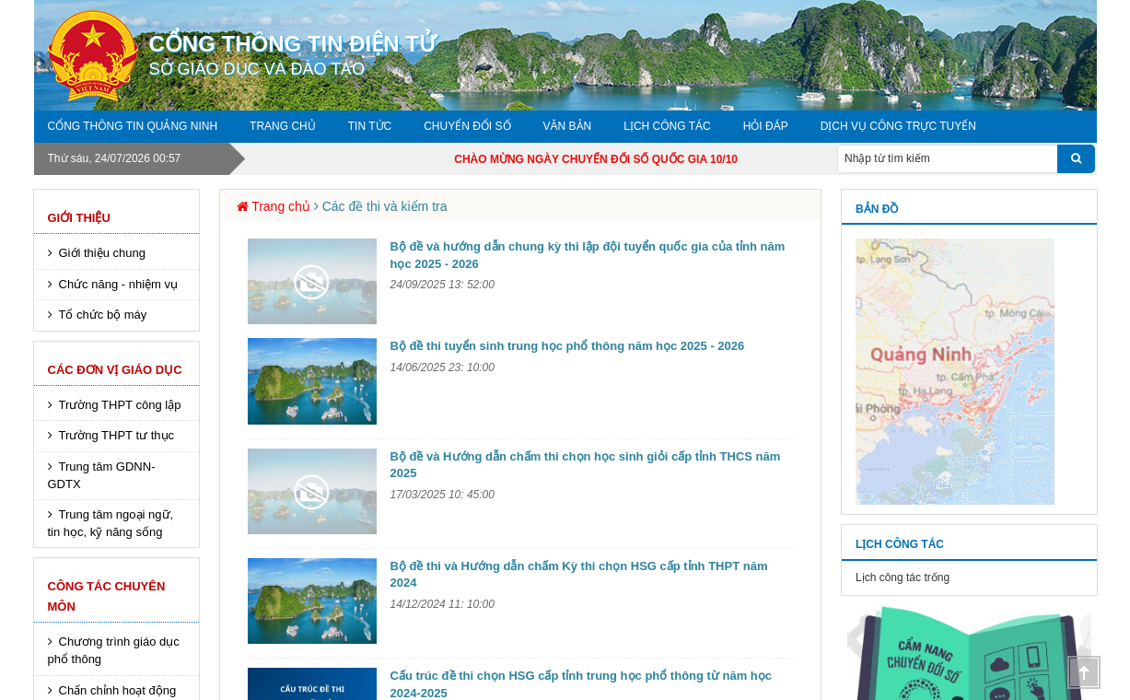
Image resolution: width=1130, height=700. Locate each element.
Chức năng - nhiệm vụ (119, 284)
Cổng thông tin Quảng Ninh (133, 126)
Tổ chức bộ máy (103, 314)
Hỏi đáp (765, 126)
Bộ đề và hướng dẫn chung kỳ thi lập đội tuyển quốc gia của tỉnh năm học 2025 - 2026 (588, 255)
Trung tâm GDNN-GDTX (102, 475)
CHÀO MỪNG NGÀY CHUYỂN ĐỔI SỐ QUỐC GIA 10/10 (615, 159)
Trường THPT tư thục (117, 435)
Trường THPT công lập (120, 405)
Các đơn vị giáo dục (115, 370)
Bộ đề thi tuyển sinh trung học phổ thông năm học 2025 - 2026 (567, 346)
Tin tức (369, 126)
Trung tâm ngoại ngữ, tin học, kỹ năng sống (111, 523)
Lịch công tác (666, 126)
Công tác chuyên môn (107, 596)
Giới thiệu (79, 218)
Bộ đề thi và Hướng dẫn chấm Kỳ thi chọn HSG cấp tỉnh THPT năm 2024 (579, 574)
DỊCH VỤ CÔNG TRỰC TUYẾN (898, 126)
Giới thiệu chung (102, 253)
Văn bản (567, 126)
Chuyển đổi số (467, 126)
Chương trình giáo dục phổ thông (114, 650)
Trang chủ (283, 126)
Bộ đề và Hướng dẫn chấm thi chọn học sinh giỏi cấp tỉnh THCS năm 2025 (585, 465)
